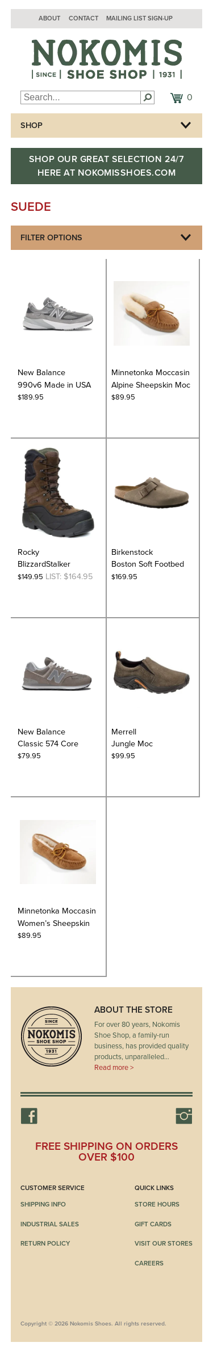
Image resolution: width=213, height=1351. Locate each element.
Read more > (113, 1067)
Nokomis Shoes (107, 59)
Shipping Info (43, 1204)
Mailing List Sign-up (139, 18)
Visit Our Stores (164, 1243)
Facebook (28, 1115)
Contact (83, 18)
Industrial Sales (49, 1224)
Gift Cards (153, 1224)
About (49, 18)
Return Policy (45, 1243)
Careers (149, 1263)
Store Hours (157, 1204)
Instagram (184, 1115)
